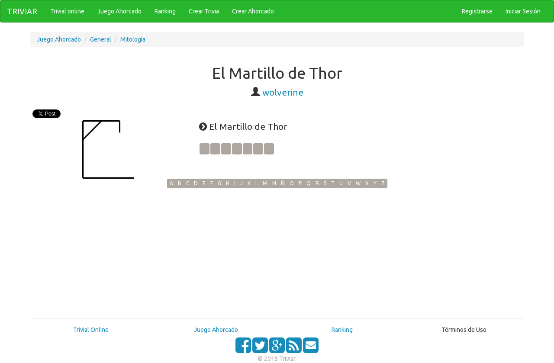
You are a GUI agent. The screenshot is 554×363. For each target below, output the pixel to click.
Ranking (342, 329)
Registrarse (477, 11)
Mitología (132, 39)
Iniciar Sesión (523, 11)
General (100, 39)
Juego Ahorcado (59, 39)
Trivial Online (91, 329)
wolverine (282, 92)
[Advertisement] (277, 253)
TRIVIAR (22, 11)
